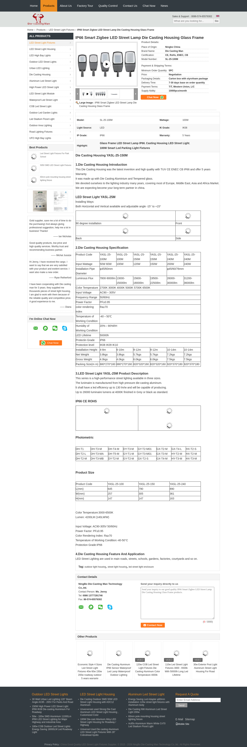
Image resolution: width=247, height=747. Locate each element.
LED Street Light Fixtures (62, 30)
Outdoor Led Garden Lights (43, 112)
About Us (66, 5)
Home (34, 5)
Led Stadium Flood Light (41, 119)
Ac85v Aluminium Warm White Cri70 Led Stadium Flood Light (147, 725)
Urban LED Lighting (39, 68)
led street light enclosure (141, 567)
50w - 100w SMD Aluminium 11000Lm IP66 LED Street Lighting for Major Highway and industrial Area (51, 719)
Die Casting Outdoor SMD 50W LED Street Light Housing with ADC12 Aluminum (98, 702)
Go (217, 20)
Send (181, 705)
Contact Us (130, 5)
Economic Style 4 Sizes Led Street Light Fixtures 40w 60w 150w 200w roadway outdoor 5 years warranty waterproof (90, 673)
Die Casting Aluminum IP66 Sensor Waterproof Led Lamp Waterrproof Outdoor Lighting (118, 669)
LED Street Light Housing (42, 49)
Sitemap (190, 719)
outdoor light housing (95, 567)
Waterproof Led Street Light (43, 100)
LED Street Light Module (42, 93)
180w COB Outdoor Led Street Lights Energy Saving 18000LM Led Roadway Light (52, 729)
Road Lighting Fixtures (41, 131)
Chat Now (149, 5)
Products (48, 5)
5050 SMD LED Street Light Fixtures (55, 165)
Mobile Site (182, 724)
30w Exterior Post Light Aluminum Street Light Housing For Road (205, 668)
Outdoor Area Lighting (40, 125)
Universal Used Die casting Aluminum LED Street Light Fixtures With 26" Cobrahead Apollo (99, 732)
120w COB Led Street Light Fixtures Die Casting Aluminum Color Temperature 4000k (147, 669)
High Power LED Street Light (44, 87)
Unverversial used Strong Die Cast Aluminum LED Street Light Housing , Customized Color (99, 712)
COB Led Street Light (40, 106)
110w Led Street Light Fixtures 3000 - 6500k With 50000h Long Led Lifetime (176, 669)
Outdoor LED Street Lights (43, 61)
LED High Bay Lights (40, 55)
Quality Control (108, 5)
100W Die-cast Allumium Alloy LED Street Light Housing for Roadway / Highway (98, 722)
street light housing (117, 567)
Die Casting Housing (39, 74)
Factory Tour (85, 5)
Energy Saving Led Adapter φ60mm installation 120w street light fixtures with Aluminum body (149, 702)
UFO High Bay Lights (40, 138)
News (164, 5)
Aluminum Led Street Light (43, 81)
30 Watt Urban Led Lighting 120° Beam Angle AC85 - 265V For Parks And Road (52, 700)
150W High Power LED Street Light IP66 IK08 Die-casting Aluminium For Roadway (51, 709)
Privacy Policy (51, 744)
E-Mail (179, 719)
